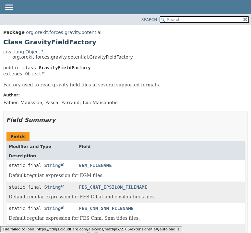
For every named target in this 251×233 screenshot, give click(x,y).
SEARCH (149, 19)
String (52, 165)
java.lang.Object (21, 51)
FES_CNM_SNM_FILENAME (106, 208)
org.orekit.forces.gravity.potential (64, 32)
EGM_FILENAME (95, 165)
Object (33, 73)
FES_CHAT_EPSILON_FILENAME (113, 187)
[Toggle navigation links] (8, 7)
